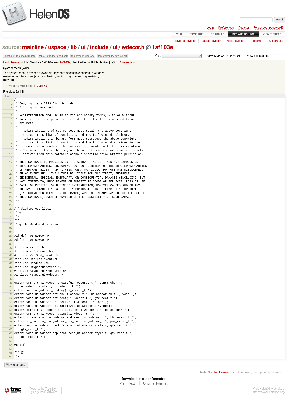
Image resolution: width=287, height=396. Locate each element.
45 (10, 271)
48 (10, 283)
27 (10, 201)
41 (10, 255)
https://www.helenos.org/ (268, 392)
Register (243, 27)
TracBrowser (222, 372)
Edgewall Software (45, 392)
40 (10, 251)
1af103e (162, 47)
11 (10, 139)
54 (10, 306)
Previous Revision (185, 41)
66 (10, 353)
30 (10, 212)
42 (10, 259)
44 (10, 267)
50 (10, 290)
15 (10, 154)
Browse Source (243, 34)
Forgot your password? (268, 27)
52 (10, 298)
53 (10, 302)
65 (10, 349)
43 (10, 263)
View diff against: (266, 56)
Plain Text (127, 384)
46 (10, 275)
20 (10, 174)
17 (10, 162)
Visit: (158, 55)
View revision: (216, 56)
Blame (257, 41)
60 (10, 329)
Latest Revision (212, 41)
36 (10, 236)
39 (10, 248)
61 (10, 333)
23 (10, 185)
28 (10, 205)
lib (74, 47)
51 (10, 294)
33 (10, 224)
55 (10, 310)
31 (10, 216)
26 (10, 197)
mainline (33, 47)
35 (10, 232)
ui (83, 47)
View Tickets (272, 34)
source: (11, 47)
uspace (57, 47)
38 (10, 244)
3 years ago (127, 62)
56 (10, 314)
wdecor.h (133, 47)
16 (10, 158)
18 (10, 166)
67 (10, 356)
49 (10, 286)
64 (10, 345)
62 (10, 337)
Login (210, 27)
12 (10, 143)
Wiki (179, 34)
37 (10, 240)
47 (10, 279)
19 (10, 170)
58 (10, 322)
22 (10, 181)
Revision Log (275, 41)
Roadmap (217, 34)
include (99, 47)
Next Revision (235, 41)
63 (10, 341)
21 (10, 178)
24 (10, 189)
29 (10, 209)
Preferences (226, 27)
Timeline (196, 34)
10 (10, 135)
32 (10, 220)
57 (10, 318)
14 (10, 150)
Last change (11, 62)
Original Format (155, 384)
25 (10, 193)
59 (10, 325)
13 (10, 146)
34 (10, 228)
